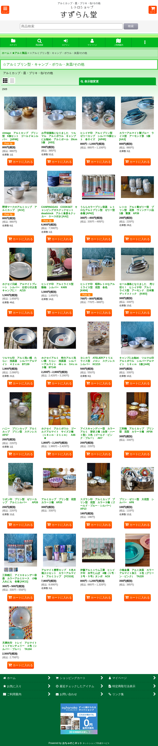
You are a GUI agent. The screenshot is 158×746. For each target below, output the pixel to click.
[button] (5, 10)
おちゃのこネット (72, 743)
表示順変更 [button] (90, 81)
